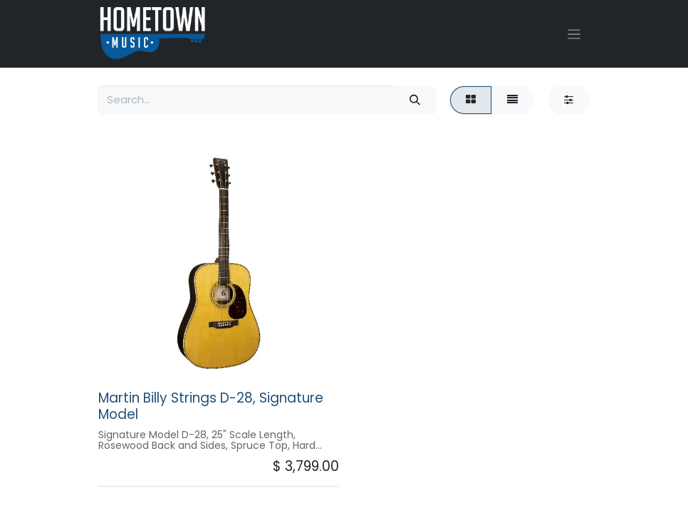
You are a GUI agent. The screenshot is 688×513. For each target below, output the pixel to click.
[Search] (414, 100)
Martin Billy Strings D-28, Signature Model (210, 406)
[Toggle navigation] (574, 34)
